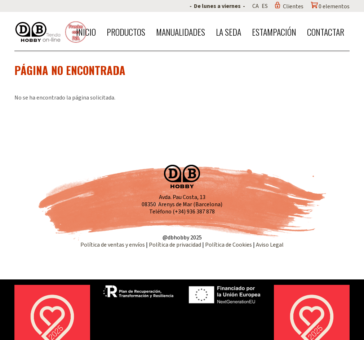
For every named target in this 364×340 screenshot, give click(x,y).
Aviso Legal (270, 245)
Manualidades (180, 31)
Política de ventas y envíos (113, 245)
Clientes (293, 6)
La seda (228, 31)
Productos (126, 31)
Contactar (325, 31)
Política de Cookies (228, 245)
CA (255, 6)
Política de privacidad (175, 245)
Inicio (86, 31)
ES (265, 6)
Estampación (274, 31)
